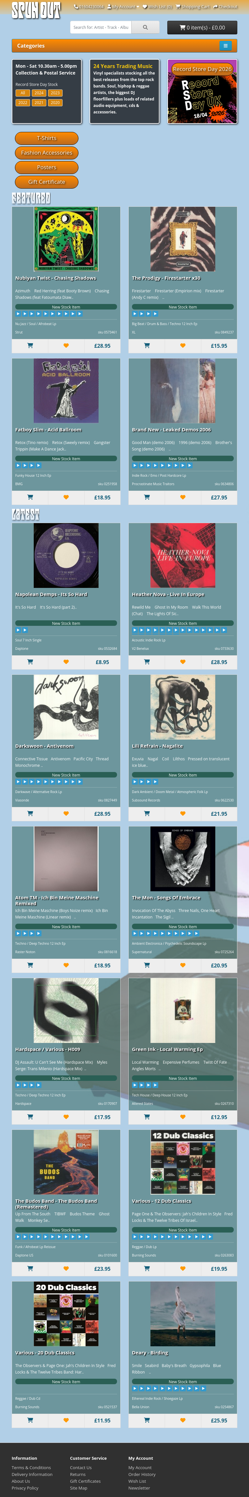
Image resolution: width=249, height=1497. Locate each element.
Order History (142, 1474)
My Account (140, 1467)
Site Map (78, 1488)
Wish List (137, 1481)
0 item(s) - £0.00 (202, 27)
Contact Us (81, 1467)
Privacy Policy (25, 1488)
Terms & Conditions (31, 1467)
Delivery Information (32, 1474)
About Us (21, 1481)
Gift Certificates (85, 1481)
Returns (78, 1474)
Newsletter (139, 1488)
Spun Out (36, 13)
